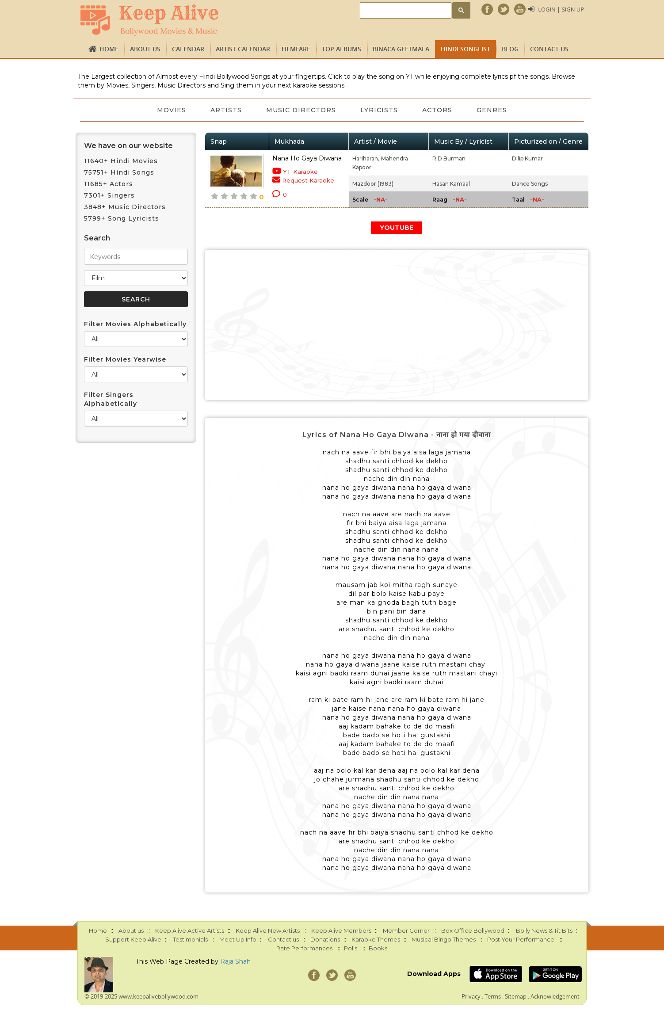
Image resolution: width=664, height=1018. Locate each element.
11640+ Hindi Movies (121, 161)
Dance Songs (530, 183)
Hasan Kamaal (451, 183)
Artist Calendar (243, 49)
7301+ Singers (109, 195)
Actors (438, 110)
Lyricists (379, 110)
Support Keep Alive (133, 939)
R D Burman (449, 158)
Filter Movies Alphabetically (135, 324)
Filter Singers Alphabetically (110, 399)
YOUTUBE (396, 228)
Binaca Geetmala (401, 49)
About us (145, 49)
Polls (350, 948)
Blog (510, 49)
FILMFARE (296, 49)
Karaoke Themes (375, 939)
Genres (493, 110)
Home (108, 49)
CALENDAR (188, 49)
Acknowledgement (555, 996)
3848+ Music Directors (125, 207)
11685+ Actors (108, 184)
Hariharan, (365, 158)
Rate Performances (304, 948)
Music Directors (301, 110)
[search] (404, 11)
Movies (170, 110)
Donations (325, 939)
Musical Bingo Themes (444, 939)
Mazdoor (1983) (372, 183)
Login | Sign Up (561, 9)
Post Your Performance (520, 939)
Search (97, 238)
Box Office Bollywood (472, 930)
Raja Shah (235, 961)
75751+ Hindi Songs (119, 172)
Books (378, 948)
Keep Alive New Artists (268, 930)
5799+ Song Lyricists (121, 218)
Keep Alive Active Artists (189, 930)
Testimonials (190, 939)
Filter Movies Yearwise (125, 359)
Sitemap (516, 996)
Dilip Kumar (527, 158)
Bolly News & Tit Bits (544, 930)
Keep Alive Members (341, 930)
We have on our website (128, 145)
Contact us (549, 49)
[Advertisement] (397, 325)
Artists (225, 110)
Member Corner (406, 930)
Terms (493, 996)
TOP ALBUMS (341, 49)
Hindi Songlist (465, 49)
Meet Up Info (237, 939)
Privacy (471, 996)
